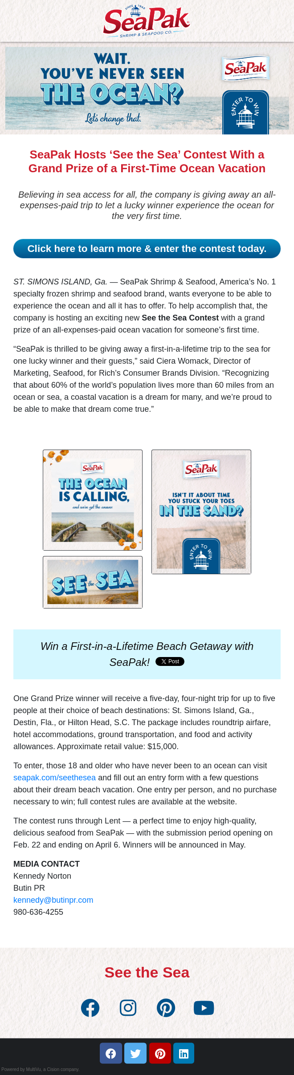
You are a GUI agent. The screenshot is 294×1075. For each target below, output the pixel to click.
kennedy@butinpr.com (53, 900)
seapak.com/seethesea (54, 777)
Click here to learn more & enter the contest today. (146, 248)
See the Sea (147, 972)
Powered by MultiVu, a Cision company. (40, 1069)
